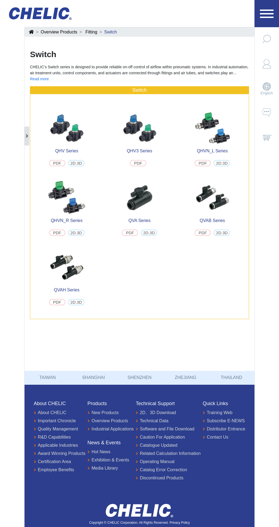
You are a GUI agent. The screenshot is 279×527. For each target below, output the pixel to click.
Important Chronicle (55, 421)
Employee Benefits (54, 470)
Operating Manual (155, 462)
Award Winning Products (60, 453)
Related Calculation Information (168, 453)
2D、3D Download (156, 413)
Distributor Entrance (224, 429)
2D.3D (76, 163)
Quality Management (56, 429)
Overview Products (59, 32)
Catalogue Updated (156, 445)
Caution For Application (160, 437)
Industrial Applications (110, 429)
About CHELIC (50, 413)
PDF (57, 163)
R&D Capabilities (52, 437)
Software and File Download (165, 429)
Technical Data (152, 421)
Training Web (217, 413)
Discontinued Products (159, 478)
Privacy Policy (179, 523)
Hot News (98, 452)
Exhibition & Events (108, 460)
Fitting (91, 32)
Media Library (102, 468)
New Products (103, 413)
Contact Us (215, 437)
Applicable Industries (56, 445)
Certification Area (52, 462)
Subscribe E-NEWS (224, 421)
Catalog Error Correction (161, 470)
